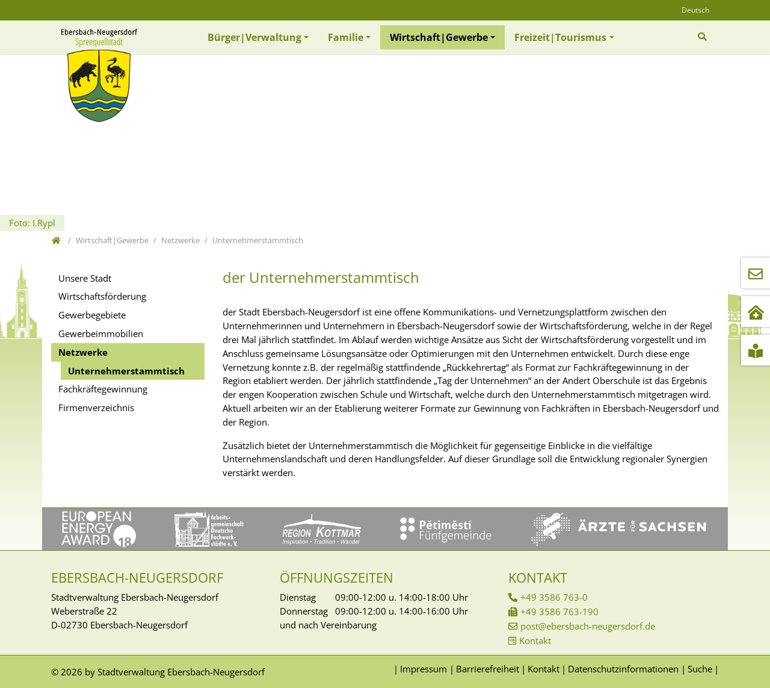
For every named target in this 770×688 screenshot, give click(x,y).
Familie (345, 37)
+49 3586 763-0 (554, 597)
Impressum (423, 669)
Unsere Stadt (84, 278)
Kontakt (535, 640)
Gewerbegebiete (92, 315)
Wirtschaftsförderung (102, 296)
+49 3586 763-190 (559, 612)
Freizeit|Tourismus (560, 37)
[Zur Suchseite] (703, 36)
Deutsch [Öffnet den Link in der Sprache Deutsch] (695, 10)
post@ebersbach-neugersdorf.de (587, 626)
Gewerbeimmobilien (100, 333)
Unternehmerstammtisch (126, 371)
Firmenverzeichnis (96, 407)
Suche (700, 669)
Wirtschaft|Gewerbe (439, 37)
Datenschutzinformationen (623, 669)
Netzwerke (83, 352)
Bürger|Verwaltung (254, 37)
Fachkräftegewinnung (102, 389)
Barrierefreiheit (487, 669)
